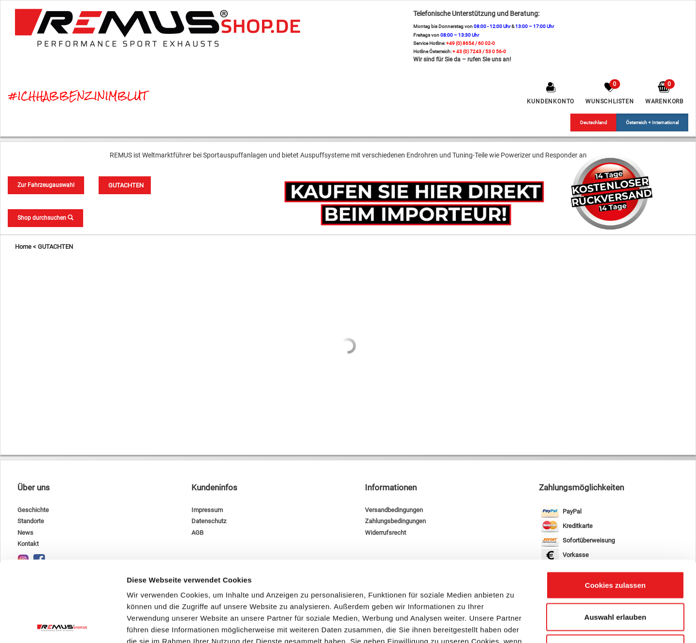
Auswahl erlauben (615, 536)
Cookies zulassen (615, 504)
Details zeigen (514, 624)
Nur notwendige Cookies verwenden (615, 574)
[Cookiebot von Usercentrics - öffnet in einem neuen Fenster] (62, 624)
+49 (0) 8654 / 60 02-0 (470, 43)
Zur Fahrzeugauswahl (45, 185)
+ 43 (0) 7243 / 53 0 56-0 (479, 51)
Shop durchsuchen (45, 217)
